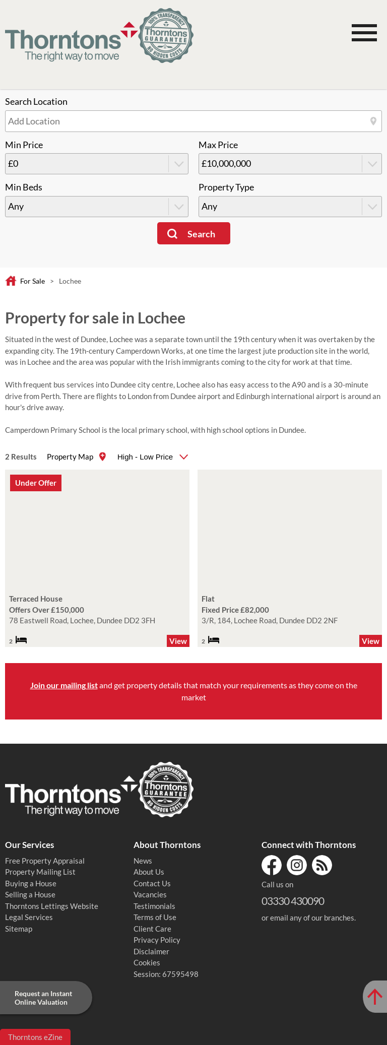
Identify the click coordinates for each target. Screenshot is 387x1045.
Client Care (152, 928)
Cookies (147, 962)
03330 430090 (293, 900)
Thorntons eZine (35, 1036)
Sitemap (18, 928)
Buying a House (30, 883)
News (143, 860)
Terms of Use (155, 917)
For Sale (32, 281)
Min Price (24, 145)
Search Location (36, 101)
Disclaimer (151, 951)
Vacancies (150, 894)
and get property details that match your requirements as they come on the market (193, 691)
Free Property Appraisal (45, 860)
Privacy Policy (157, 939)
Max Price (218, 145)
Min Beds (23, 187)
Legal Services (29, 917)
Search (201, 234)
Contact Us (152, 883)
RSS (322, 865)
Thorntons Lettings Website (51, 905)
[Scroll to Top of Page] (375, 997)
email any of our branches (312, 917)
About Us (149, 871)
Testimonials (154, 905)
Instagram (297, 865)
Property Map (70, 456)
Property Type (226, 187)
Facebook (272, 865)
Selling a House (30, 894)
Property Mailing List (40, 871)
